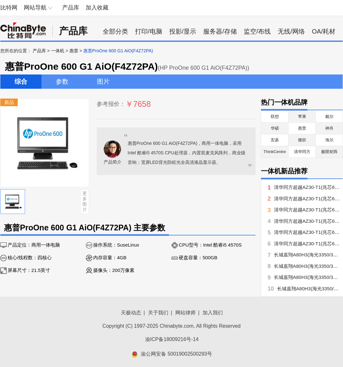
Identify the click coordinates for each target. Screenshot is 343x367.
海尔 (329, 140)
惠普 (73, 50)
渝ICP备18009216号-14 (172, 339)
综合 (21, 81)
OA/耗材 (323, 31)
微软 (302, 140)
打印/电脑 (148, 31)
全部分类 (115, 31)
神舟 (329, 128)
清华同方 (302, 151)
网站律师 (185, 312)
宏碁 (275, 140)
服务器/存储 (220, 31)
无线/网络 (291, 31)
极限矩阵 (329, 151)
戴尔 (329, 116)
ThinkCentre (274, 151)
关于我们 (158, 312)
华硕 (275, 128)
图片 (103, 81)
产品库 (70, 7)
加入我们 (213, 312)
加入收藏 (97, 7)
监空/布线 (257, 31)
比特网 (8, 7)
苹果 (302, 116)
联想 (275, 116)
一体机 (57, 50)
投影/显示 (183, 31)
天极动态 (131, 312)
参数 (62, 81)
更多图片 (84, 201)
